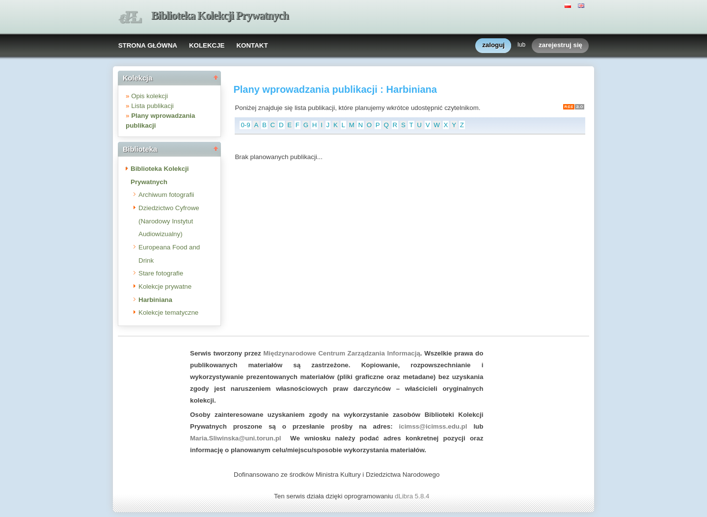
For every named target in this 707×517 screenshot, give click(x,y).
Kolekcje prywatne (164, 286)
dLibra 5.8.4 (413, 496)
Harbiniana (155, 299)
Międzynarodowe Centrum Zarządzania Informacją (341, 353)
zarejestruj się (560, 45)
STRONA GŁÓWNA (147, 45)
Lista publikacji (152, 105)
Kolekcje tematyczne (168, 312)
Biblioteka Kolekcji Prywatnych (220, 15)
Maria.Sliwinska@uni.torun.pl (235, 438)
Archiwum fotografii (166, 194)
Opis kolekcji (149, 96)
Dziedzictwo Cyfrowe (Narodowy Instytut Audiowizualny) (168, 221)
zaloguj (493, 45)
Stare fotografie (160, 273)
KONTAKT (252, 45)
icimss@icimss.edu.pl (433, 426)
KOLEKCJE (207, 45)
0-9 (245, 125)
